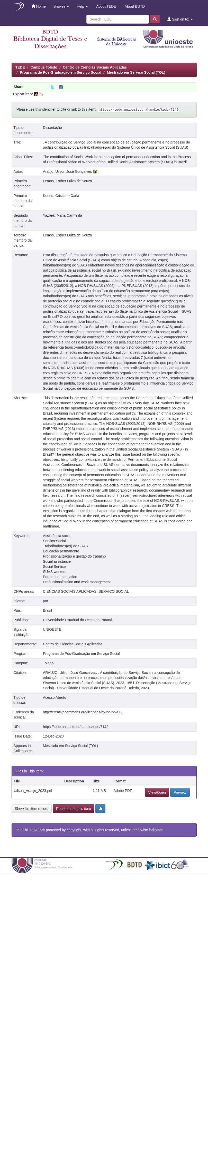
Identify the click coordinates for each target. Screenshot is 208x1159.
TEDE (20, 67)
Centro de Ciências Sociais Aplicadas (95, 67)
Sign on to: (180, 19)
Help (82, 6)
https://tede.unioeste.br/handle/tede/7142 (75, 727)
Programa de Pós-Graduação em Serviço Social (60, 72)
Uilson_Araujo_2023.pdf (33, 791)
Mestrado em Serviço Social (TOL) (136, 72)
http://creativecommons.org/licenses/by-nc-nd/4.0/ (82, 712)
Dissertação (52, 128)
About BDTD (134, 6)
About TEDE (105, 6)
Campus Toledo (44, 67)
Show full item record (32, 809)
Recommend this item (73, 809)
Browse (61, 6)
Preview (180, 792)
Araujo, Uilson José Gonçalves (67, 171)
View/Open (157, 792)
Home (39, 6)
